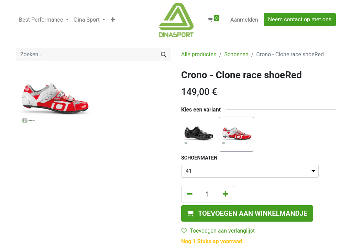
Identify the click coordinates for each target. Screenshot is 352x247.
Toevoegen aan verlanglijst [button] (218, 230)
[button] (113, 20)
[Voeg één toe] (225, 194)
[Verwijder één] (189, 194)
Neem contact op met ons (299, 19)
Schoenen (236, 54)
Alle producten (199, 54)
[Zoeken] (163, 54)
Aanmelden (244, 19)
